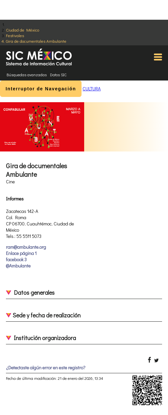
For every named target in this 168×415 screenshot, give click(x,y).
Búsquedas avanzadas (27, 74)
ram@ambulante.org (26, 247)
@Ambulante (18, 266)
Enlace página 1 (21, 253)
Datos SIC (58, 74)
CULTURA (92, 88)
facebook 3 (16, 259)
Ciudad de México (22, 30)
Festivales (15, 35)
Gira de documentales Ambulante (36, 41)
